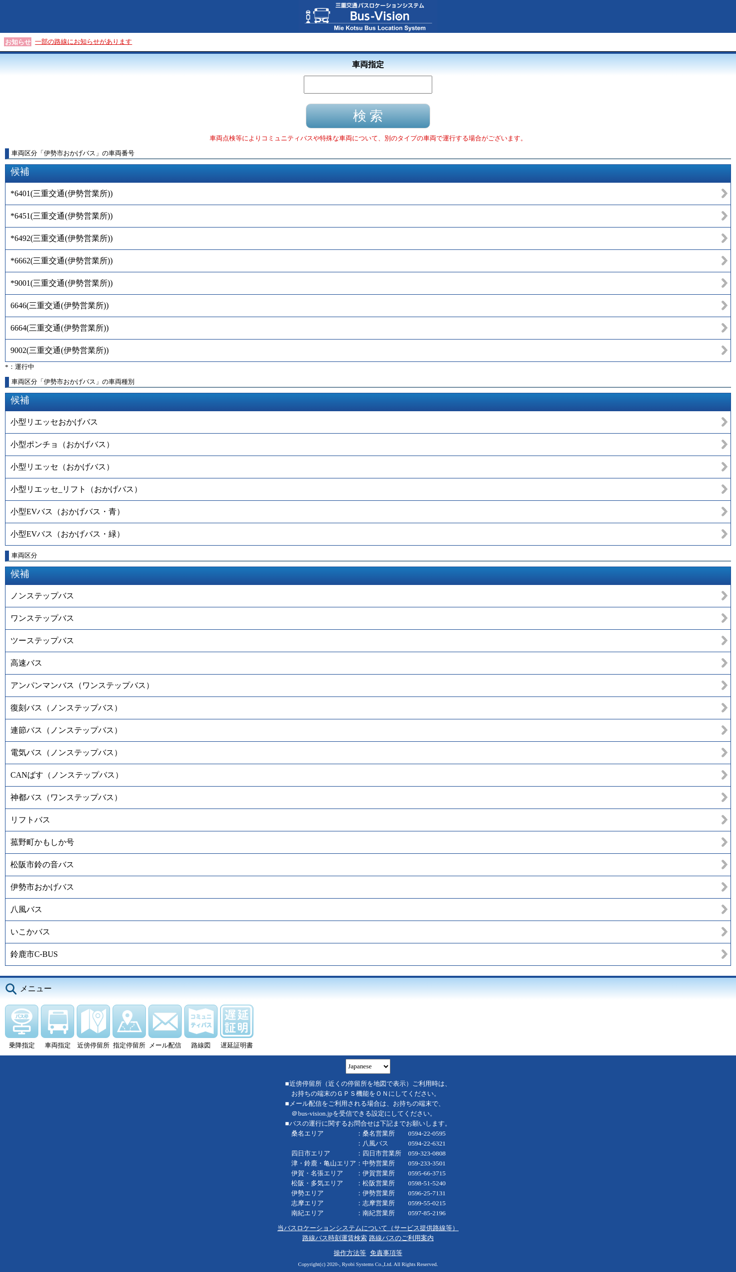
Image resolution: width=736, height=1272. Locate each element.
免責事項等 (386, 1253)
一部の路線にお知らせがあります (83, 41)
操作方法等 (350, 1253)
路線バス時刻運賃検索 (334, 1238)
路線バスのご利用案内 (401, 1238)
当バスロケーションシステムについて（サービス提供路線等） (368, 1228)
